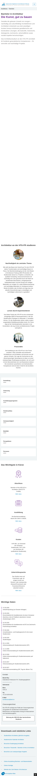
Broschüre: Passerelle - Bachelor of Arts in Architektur (19, 747)
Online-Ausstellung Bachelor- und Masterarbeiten (18, 761)
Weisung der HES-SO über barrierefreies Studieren (18, 718)
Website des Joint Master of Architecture (15, 769)
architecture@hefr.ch (8, 699)
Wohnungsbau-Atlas (9, 773)
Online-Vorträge (8, 765)
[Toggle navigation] (34, 4)
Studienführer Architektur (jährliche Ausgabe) (16, 735)
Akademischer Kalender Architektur (14, 739)
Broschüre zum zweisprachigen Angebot (15, 751)
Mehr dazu (18, 494)
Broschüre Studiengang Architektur (14, 743)
